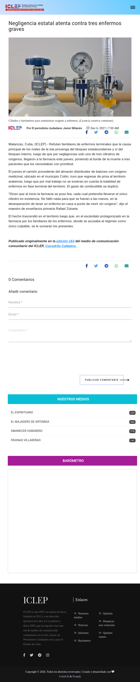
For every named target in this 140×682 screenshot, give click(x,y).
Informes (81, 632)
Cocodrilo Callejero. (61, 246)
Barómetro (73, 461)
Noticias (81, 625)
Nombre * (15, 302)
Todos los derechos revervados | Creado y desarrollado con (79, 671)
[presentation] (38, 355)
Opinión (106, 613)
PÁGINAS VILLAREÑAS (73, 440)
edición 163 (65, 241)
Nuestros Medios (73, 399)
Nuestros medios (81, 615)
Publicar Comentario (104, 380)
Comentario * (18, 330)
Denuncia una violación (106, 623)
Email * (14, 314)
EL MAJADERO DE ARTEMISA (73, 422)
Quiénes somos (106, 634)
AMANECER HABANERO (73, 431)
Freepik (77, 676)
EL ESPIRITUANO (73, 413)
